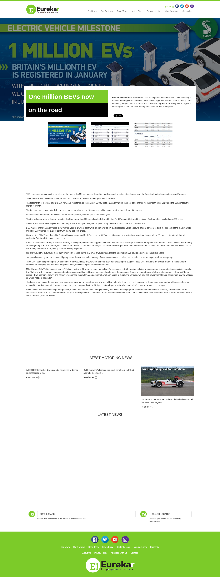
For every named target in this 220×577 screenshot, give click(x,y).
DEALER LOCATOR (161, 514)
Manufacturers (171, 11)
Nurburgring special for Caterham (163, 369)
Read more (33, 377)
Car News (92, 11)
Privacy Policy (100, 553)
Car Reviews (106, 11)
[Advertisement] (110, 172)
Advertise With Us (119, 553)
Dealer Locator (153, 11)
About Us (86, 553)
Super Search (48, 514)
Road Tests (122, 11)
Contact (134, 553)
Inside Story (137, 11)
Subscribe (187, 11)
